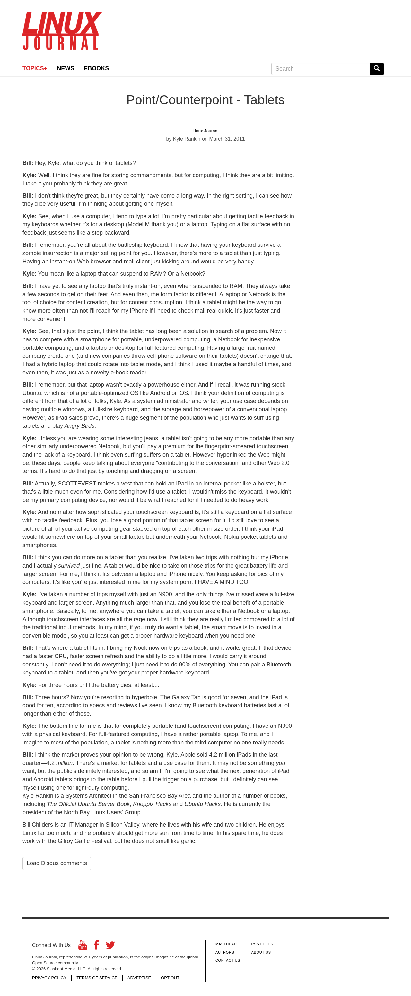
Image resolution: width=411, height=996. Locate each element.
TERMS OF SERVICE (97, 977)
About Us (261, 952)
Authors (224, 952)
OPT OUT (170, 977)
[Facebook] (96, 947)
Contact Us (227, 960)
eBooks (96, 68)
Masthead (226, 944)
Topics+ (34, 68)
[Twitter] (110, 947)
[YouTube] (82, 947)
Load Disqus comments (57, 863)
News (65, 68)
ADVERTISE (139, 977)
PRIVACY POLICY (49, 977)
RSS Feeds (262, 944)
